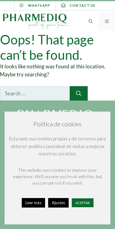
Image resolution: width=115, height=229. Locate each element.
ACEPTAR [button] (82, 203)
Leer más (33, 202)
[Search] (79, 93)
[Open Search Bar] (90, 21)
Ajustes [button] (58, 202)
